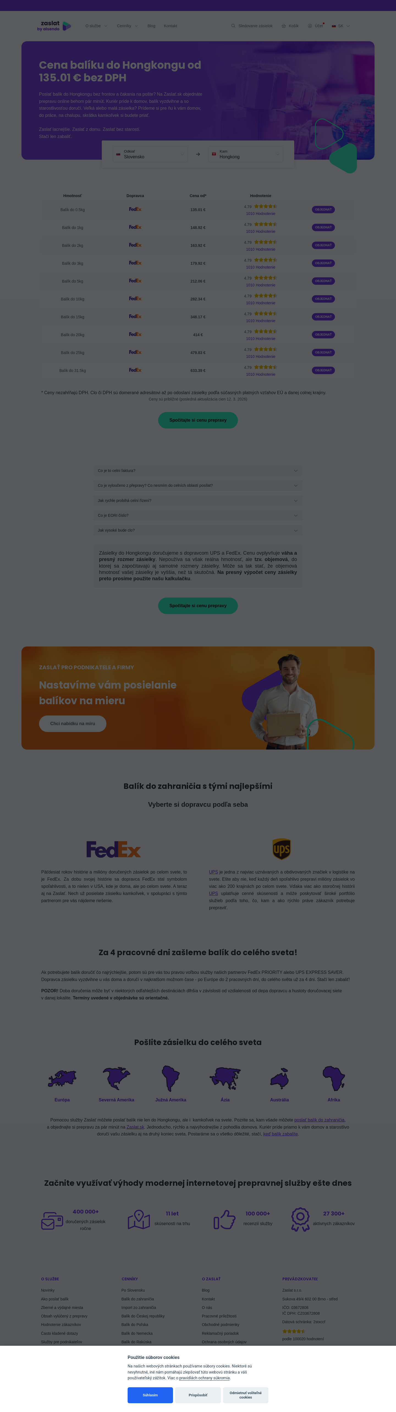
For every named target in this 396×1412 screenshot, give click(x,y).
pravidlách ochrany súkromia (204, 1378)
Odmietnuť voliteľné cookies (246, 1395)
